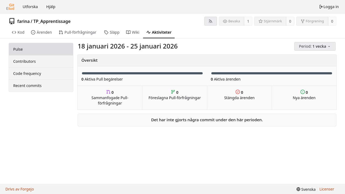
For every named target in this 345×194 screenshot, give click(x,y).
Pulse (18, 49)
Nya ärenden (304, 95)
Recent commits (27, 85)
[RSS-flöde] (210, 21)
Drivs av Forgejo (19, 189)
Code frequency (27, 73)
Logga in (329, 6)
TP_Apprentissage (52, 21)
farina (23, 21)
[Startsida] (10, 7)
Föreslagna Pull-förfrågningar (175, 95)
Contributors (24, 61)
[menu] (315, 46)
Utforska (30, 6)
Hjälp (50, 6)
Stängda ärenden (239, 95)
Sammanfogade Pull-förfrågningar (109, 98)
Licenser (326, 189)
